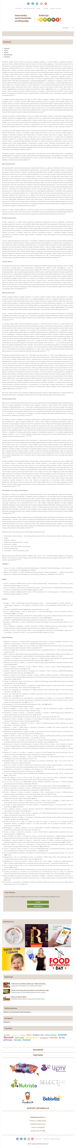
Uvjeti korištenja (55, 1139)
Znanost (26, 1039)
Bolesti (6, 52)
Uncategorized (44, 1038)
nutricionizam (31, 1037)
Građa (6, 50)
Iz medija (45, 8)
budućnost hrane (15, 1035)
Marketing (46, 1139)
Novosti (8, 1037)
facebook (23, 1035)
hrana (28, 1035)
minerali (62, 1034)
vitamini (54, 1037)
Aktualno (7, 1035)
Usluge (38, 8)
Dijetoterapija (8, 55)
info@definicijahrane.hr (38, 1124)
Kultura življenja (51, 1035)
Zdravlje (17, 1039)
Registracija (38, 906)
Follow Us (6, 1022)
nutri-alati (19, 1037)
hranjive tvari (38, 1035)
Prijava (38, 902)
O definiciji (18, 8)
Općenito (7, 48)
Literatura (7, 57)
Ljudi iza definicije (29, 8)
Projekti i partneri (55, 8)
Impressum (38, 1139)
